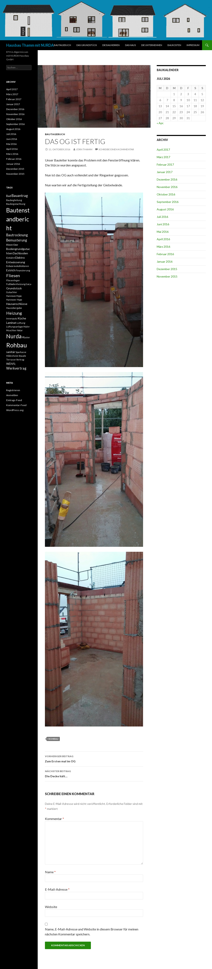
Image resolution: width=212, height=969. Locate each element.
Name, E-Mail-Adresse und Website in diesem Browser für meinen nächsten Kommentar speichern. (91, 931)
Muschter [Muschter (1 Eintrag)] (11, 330)
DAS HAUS (130, 45)
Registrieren (13, 390)
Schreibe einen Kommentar (116, 149)
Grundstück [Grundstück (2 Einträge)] (14, 288)
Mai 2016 (163, 231)
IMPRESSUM (193, 45)
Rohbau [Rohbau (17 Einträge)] (16, 345)
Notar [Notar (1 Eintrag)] (20, 330)
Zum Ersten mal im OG (94, 758)
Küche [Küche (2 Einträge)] (22, 318)
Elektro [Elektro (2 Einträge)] (20, 257)
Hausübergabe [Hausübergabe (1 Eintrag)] (14, 308)
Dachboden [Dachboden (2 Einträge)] (20, 253)
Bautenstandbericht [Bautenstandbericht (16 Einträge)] (18, 219)
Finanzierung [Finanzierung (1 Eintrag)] (23, 270)
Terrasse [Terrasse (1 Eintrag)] (11, 359)
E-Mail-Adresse (57, 889)
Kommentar (54, 819)
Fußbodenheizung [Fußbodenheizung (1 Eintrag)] (15, 284)
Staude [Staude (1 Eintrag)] (22, 355)
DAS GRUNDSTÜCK (86, 45)
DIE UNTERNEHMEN (151, 45)
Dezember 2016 (167, 179)
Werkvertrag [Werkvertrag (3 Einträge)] (16, 368)
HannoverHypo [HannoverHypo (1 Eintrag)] (14, 296)
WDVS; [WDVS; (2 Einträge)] (11, 363)
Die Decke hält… (94, 773)
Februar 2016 (165, 254)
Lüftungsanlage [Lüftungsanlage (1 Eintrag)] (14, 326)
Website (51, 907)
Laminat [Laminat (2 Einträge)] (11, 322)
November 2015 (167, 276)
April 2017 (163, 149)
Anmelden (12, 395)
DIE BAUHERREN (111, 45)
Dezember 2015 (167, 269)
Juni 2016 (163, 224)
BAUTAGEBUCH (62, 45)
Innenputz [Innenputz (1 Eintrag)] (11, 318)
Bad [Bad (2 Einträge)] (8, 196)
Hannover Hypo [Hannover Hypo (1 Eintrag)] (14, 299)
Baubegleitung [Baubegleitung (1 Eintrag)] (14, 200)
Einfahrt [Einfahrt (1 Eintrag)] (10, 257)
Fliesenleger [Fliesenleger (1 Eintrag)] (13, 280)
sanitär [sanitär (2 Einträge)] (10, 352)
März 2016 (163, 246)
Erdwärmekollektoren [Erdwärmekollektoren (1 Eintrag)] (17, 266)
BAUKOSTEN (174, 45)
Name (50, 872)
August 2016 (165, 209)
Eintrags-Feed (14, 400)
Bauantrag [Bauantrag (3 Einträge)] (20, 196)
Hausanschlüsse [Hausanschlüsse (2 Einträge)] (16, 304)
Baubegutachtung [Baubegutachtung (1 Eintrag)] (15, 204)
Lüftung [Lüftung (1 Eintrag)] (21, 322)
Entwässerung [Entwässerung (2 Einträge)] (15, 262)
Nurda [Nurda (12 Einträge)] (14, 336)
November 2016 (167, 187)
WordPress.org (14, 410)
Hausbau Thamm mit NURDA (30, 45)
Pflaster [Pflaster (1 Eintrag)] (26, 337)
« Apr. (160, 123)
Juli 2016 (162, 216)
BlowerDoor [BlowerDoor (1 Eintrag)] (12, 244)
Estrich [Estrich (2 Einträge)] (10, 270)
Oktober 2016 (166, 194)
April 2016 (163, 239)
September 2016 (167, 202)
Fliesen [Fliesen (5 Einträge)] (13, 275)
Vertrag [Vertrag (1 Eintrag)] (20, 359)
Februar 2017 (165, 164)
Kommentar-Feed (16, 405)
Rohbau (53, 738)
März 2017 (163, 157)
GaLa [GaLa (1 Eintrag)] (28, 284)
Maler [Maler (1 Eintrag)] (26, 326)
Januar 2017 (164, 172)
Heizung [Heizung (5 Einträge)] (14, 312)
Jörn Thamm (84, 149)
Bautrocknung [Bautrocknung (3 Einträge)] (17, 235)
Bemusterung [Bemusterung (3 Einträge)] (16, 240)
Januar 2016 (164, 261)
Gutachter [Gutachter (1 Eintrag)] (11, 292)
